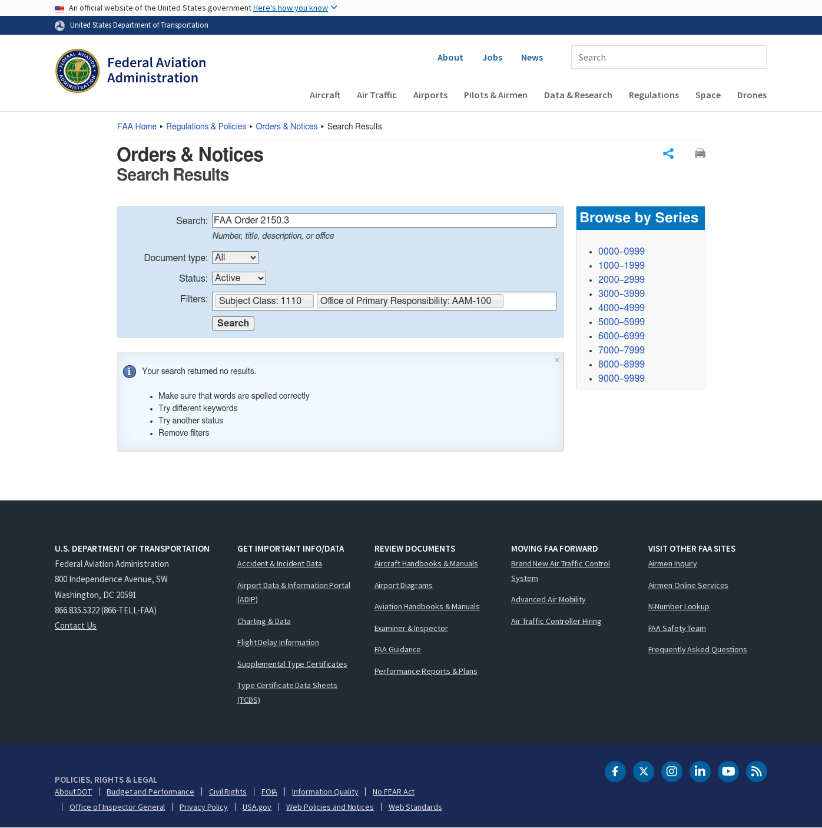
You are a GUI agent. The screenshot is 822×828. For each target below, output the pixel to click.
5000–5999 (621, 322)
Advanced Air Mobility (548, 599)
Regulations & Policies (206, 127)
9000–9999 (621, 378)
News (532, 57)
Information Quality (325, 791)
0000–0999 (621, 251)
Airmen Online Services (688, 585)
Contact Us (76, 625)
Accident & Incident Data (279, 563)
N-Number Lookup (679, 606)
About (450, 57)
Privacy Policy (204, 807)
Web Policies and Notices (330, 807)
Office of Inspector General (117, 807)
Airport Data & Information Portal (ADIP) (293, 592)
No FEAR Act (394, 791)
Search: (192, 221)
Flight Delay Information (278, 642)
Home (137, 127)
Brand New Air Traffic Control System (560, 570)
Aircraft (325, 95)
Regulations (654, 95)
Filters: (194, 299)
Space (708, 95)
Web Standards (415, 807)
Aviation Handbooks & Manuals (427, 606)
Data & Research (578, 95)
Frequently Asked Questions (697, 649)
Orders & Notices (287, 127)
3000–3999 (621, 294)
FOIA (269, 791)
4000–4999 (621, 308)
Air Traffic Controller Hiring (556, 621)
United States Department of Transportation (139, 24)
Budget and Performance (150, 791)
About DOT (73, 791)
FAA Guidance (398, 649)
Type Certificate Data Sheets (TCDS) (287, 692)
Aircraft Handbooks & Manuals (426, 563)
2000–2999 (621, 280)
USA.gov (257, 807)
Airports (430, 95)
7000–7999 (621, 350)
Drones (752, 95)
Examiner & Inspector (411, 628)
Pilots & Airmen (496, 95)
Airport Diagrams (403, 585)
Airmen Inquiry (673, 563)
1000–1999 (621, 266)
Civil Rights (228, 791)
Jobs (492, 57)
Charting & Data (264, 621)
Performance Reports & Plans (426, 671)
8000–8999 (621, 364)
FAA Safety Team (677, 628)
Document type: (176, 258)
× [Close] (557, 359)
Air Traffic (377, 95)
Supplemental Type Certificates (292, 664)
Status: (193, 278)
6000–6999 (621, 336)
